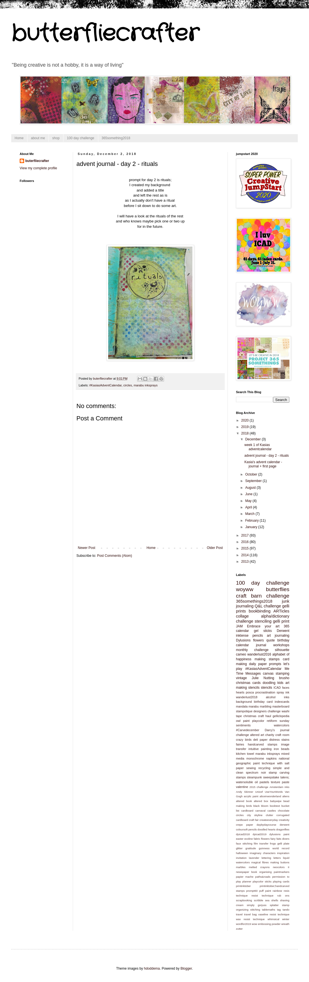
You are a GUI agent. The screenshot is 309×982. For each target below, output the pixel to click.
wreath (285, 923)
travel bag (250, 914)
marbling (265, 706)
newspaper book (246, 871)
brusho (284, 678)
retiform (272, 720)
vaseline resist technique (273, 914)
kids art (283, 683)
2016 (245, 542)
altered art (257, 734)
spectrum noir (256, 772)
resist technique (262, 895)
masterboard (280, 706)
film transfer (261, 843)
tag (279, 909)
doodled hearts (267, 829)
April (249, 507)
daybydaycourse (266, 824)
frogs (273, 843)
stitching (255, 909)
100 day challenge (80, 138)
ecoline (248, 838)
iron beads (281, 749)
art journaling (278, 636)
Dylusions (243, 640)
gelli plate (283, 843)
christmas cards (248, 683)
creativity (284, 819)
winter (285, 919)
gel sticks (263, 631)
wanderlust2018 (246, 697)
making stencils (248, 688)
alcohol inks (277, 697)
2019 (245, 427)
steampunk (254, 777)
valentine (242, 787)
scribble (258, 900)
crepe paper (244, 824)
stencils (266, 688)
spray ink (283, 692)
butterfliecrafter (105, 34)
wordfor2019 (243, 923)
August (251, 488)
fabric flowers (262, 838)
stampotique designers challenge (258, 711)
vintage (241, 678)
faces (285, 687)
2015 (245, 548)
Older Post (215, 548)
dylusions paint (279, 834)
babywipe (275, 801)
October (251, 474)
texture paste (280, 782)
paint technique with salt (271, 763)
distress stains (279, 739)
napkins (271, 758)
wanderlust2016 (259, 654)
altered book (244, 801)
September (254, 481)
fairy (273, 838)
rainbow (277, 890)
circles (127, 385)
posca (250, 692)
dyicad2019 (259, 834)
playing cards (281, 881)
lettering (266, 857)
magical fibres (260, 862)
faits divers (282, 838)
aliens (285, 796)
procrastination (265, 692)
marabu (254, 706)
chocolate (283, 810)
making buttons (279, 862)
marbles (241, 867)
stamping (282, 673)
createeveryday (269, 819)
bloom (264, 805)
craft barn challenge (262, 596)
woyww (244, 589)
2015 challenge (258, 787)
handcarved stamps (262, 744)
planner (246, 881)
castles (271, 810)
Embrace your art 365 (268, 626)
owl (238, 720)
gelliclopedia (281, 716)
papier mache (244, 876)
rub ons (283, 895)
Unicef (259, 791)
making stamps (267, 659)
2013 (245, 562)
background (244, 701)
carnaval (260, 810)
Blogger (186, 968)
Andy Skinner (244, 791)
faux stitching (244, 843)
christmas (250, 716)
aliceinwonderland (270, 796)
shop (56, 138)
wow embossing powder (266, 923)
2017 (245, 535)
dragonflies (282, 829)
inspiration (283, 853)
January (251, 527)
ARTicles (281, 611)
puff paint (265, 890)
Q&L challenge (268, 606)
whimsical (274, 919)
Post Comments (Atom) (114, 556)
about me (38, 138)
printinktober (243, 886)
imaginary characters (263, 853)
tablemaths (268, 909)
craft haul (264, 716)
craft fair (254, 819)
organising (265, 871)
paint (246, 720)
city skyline (254, 815)
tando (286, 909)
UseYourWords (274, 791)
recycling (264, 768)
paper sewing (246, 768)
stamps (241, 777)
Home (19, 138)
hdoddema (152, 968)
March (250, 514)
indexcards (282, 701)
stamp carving (279, 772)
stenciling (263, 621)
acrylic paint (251, 796)
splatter (274, 905)
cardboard (247, 810)
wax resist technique (250, 919)
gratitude (251, 848)
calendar (242, 631)
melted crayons (259, 867)
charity (269, 734)
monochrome (255, 758)
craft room (282, 734)
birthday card (263, 701)
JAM (239, 626)
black (256, 805)
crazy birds (243, 739)
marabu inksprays (146, 385)
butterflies (277, 589)
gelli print (281, 621)
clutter (269, 815)
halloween (242, 853)
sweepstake (271, 777)
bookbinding (260, 611)
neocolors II (281, 867)
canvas (268, 673)
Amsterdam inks (279, 787)
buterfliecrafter (37, 161)
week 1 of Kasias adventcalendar (258, 447)
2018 (245, 433)
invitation (241, 857)
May (249, 501)
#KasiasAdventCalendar (105, 385)
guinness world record (274, 848)
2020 (245, 420)
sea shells (271, 900)
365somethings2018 (254, 601)
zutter (239, 928)
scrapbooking (244, 900)
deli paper (260, 739)
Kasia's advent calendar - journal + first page (263, 464)
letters (277, 857)
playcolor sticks (262, 881)
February (252, 520)
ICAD (277, 687)
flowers (258, 640)
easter (240, 838)
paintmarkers (281, 871)
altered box (261, 801)
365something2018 (116, 138)
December (253, 439)
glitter (239, 848)
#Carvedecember (247, 730)
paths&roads (263, 876)
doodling (269, 683)
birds (249, 805)
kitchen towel (245, 753)
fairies (240, 744)
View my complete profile (38, 168)
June (249, 494)
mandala (241, 706)
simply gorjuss (257, 905)
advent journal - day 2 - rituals (266, 456)
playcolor (258, 720)
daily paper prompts (265, 664)
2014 (245, 555)
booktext (275, 805)
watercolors (281, 725)
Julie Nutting (263, 678)
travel (239, 914)
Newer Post (86, 548)
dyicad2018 (243, 834)
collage (242, 616)
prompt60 (252, 890)
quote (270, 640)
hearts (240, 692)
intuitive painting (260, 749)
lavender (254, 857)
